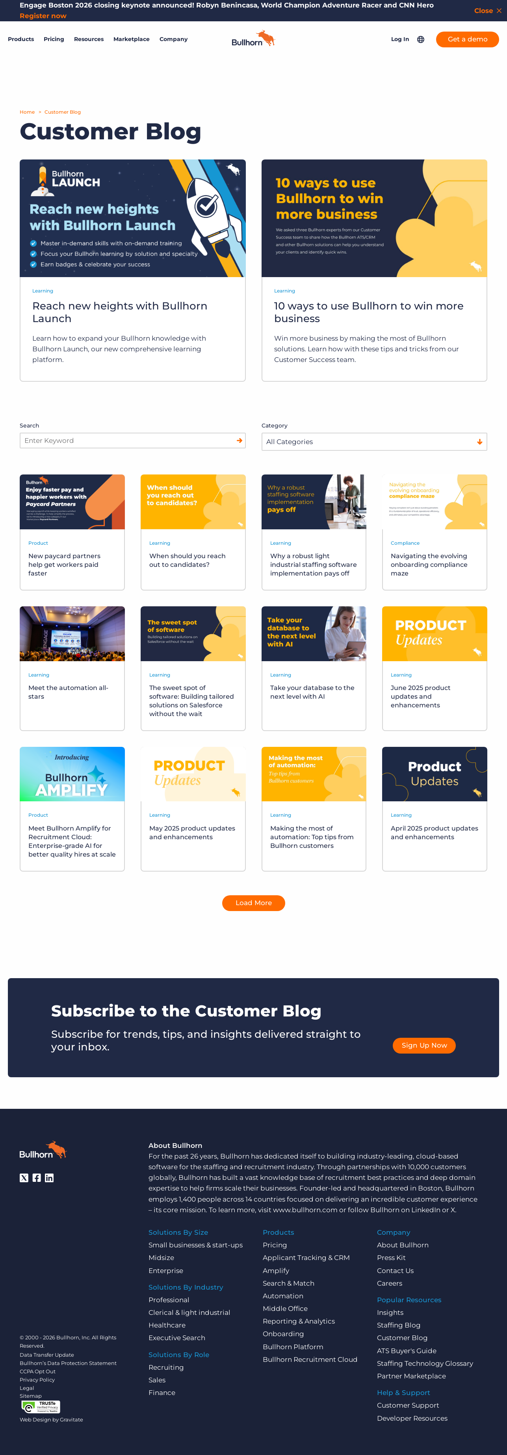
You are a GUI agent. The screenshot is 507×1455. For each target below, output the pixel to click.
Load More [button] (254, 903)
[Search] (239, 440)
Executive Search (177, 1338)
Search (29, 425)
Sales (157, 1380)
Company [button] (174, 37)
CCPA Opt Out (38, 1371)
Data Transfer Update (47, 1355)
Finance (162, 1393)
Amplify (276, 1270)
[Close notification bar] (488, 11)
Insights (390, 1312)
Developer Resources (412, 1418)
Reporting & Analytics (299, 1321)
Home (27, 112)
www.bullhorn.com (305, 1209)
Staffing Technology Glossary (425, 1363)
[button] (420, 37)
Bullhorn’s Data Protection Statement (68, 1363)
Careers (389, 1283)
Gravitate (71, 1419)
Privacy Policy (37, 1379)
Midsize (161, 1258)
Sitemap (31, 1396)
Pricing (54, 37)
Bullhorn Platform (293, 1346)
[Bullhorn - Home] (43, 1150)
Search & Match (288, 1283)
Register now (43, 16)
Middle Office (285, 1308)
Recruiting (166, 1367)
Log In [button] (400, 37)
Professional (169, 1299)
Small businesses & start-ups (196, 1245)
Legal (27, 1387)
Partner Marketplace (411, 1376)
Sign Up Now (424, 1045)
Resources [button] (89, 37)
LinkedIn (425, 1209)
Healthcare (167, 1325)
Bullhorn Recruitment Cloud (310, 1359)
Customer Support (408, 1405)
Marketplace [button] (131, 37)
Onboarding (283, 1334)
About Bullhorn (403, 1245)
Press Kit (391, 1258)
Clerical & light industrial (189, 1312)
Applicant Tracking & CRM (306, 1258)
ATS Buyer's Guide (406, 1350)
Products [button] (21, 37)
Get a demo (468, 37)
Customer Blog (63, 112)
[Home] (253, 41)
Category (275, 425)
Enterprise (166, 1270)
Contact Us (395, 1270)
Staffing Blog (399, 1325)
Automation (283, 1295)
